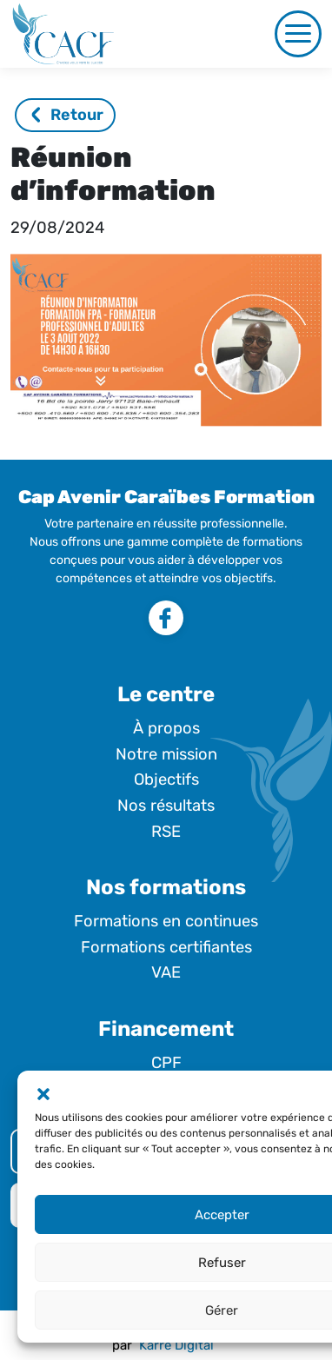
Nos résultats (166, 805)
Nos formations (166, 887)
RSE (166, 831)
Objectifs (166, 779)
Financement (166, 1029)
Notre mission (166, 754)
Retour (67, 114)
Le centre (166, 694)
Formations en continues (166, 921)
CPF (166, 1062)
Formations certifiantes (166, 947)
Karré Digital (176, 1345)
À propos (166, 728)
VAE (166, 972)
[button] (43, 1092)
